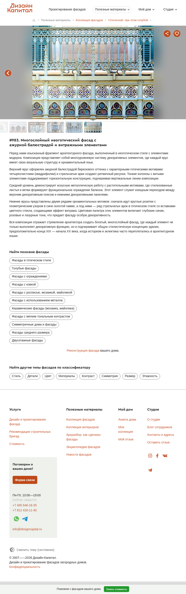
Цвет (48, 376)
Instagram (150, 456)
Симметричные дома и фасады (34, 324)
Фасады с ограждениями (29, 276)
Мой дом (145, 9)
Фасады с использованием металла (37, 300)
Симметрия (110, 376)
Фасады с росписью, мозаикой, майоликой (42, 292)
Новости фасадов (78, 454)
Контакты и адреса (160, 434)
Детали (33, 376)
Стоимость (17, 444)
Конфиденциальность (24, 567)
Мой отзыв (125, 439)
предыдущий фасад (8, 73)
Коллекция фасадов (80, 419)
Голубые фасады (24, 268)
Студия (168, 9)
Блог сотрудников (159, 427)
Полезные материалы (110, 9)
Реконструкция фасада (83, 350)
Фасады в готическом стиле (31, 260)
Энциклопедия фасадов (83, 447)
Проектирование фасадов (67, 9)
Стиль (16, 376)
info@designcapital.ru (27, 529)
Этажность (149, 376)
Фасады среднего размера (31, 332)
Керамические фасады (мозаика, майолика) (43, 308)
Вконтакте (165, 456)
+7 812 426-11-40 (25, 510)
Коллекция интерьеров (82, 427)
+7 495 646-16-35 (25, 505)
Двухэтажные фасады (27, 340)
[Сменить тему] (31, 549)
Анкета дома (127, 419)
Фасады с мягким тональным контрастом (41, 316)
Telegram (150, 470)
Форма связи (25, 480)
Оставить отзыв (158, 442)
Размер (130, 376)
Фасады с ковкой (24, 284)
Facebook (157, 456)
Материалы (67, 376)
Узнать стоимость (116, 589)
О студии (153, 419)
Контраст (88, 376)
